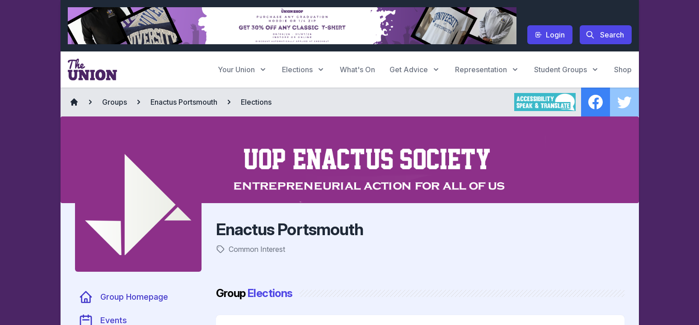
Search (605, 34)
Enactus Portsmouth (183, 102)
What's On (357, 69)
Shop (623, 69)
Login (550, 34)
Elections (256, 102)
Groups (114, 102)
